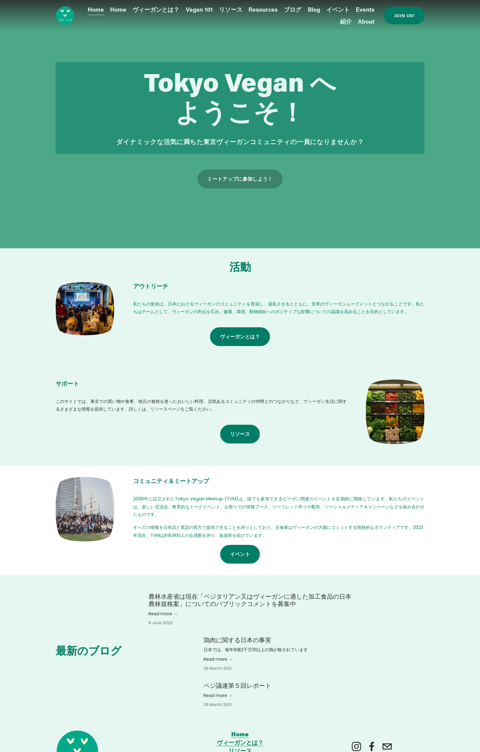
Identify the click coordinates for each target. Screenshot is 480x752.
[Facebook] (372, 746)
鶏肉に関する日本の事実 (237, 640)
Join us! (404, 16)
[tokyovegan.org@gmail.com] (387, 746)
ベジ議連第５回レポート (237, 685)
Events (365, 10)
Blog (314, 10)
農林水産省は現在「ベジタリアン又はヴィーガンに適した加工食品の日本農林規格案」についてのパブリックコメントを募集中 (250, 600)
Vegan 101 (199, 10)
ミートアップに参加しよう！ (239, 178)
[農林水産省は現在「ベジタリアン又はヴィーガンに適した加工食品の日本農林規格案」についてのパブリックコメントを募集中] (268, 590)
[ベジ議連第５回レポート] (176, 685)
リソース (240, 434)
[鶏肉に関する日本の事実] (176, 639)
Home (96, 10)
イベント (338, 10)
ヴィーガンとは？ (156, 10)
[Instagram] (356, 746)
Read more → (163, 614)
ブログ (292, 10)
